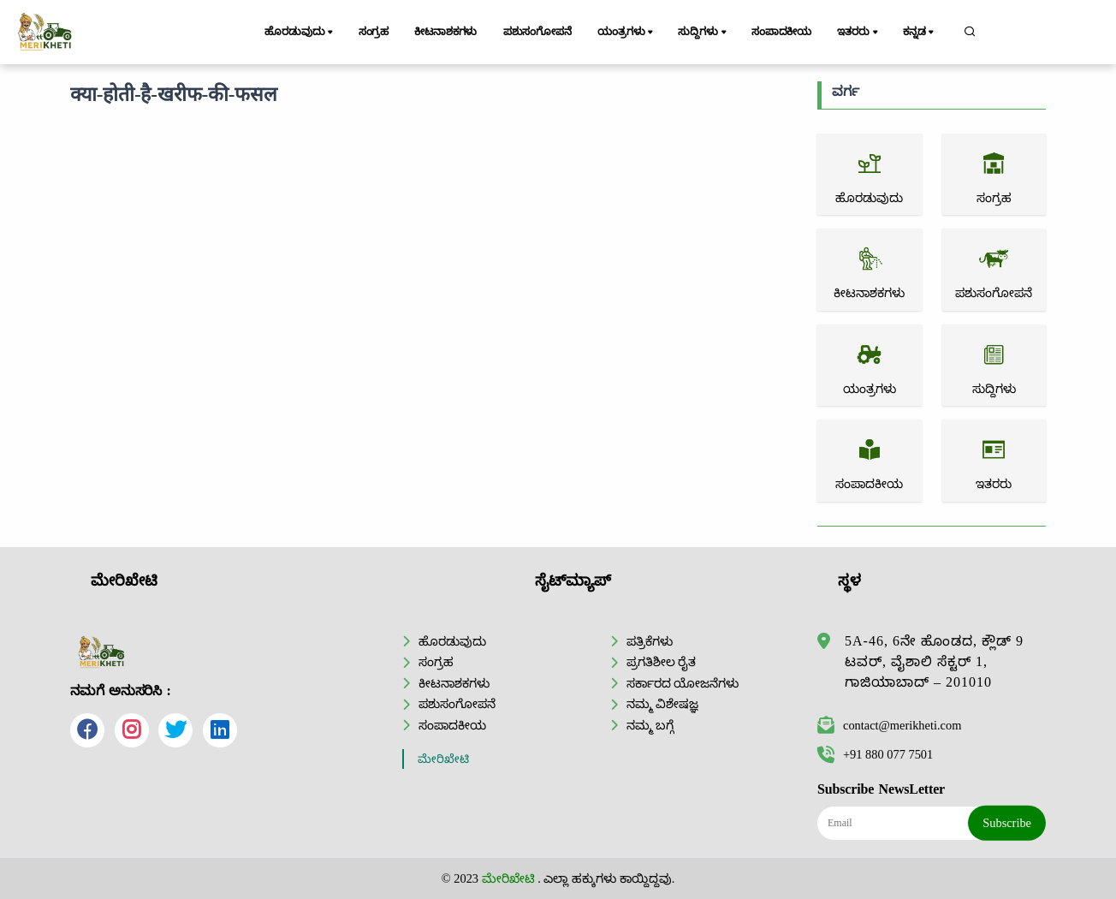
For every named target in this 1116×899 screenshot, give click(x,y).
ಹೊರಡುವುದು (299, 32)
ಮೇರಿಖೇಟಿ (443, 759)
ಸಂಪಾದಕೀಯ (781, 32)
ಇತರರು (858, 32)
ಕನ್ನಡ (919, 32)
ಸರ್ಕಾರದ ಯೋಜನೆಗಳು (682, 683)
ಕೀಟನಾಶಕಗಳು (445, 32)
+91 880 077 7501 (875, 754)
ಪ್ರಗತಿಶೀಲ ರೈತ (661, 662)
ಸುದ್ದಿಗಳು (703, 32)
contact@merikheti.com (889, 725)
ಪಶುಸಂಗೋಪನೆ (537, 32)
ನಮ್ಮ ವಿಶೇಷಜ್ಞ (662, 704)
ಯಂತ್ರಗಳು (626, 32)
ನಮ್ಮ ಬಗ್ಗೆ (650, 725)
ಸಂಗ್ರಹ (374, 32)
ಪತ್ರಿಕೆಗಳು (649, 641)
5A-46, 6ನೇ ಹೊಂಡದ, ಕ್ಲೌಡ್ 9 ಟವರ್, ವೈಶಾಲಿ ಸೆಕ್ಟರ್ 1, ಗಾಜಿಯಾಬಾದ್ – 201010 (934, 661)
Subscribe (1006, 823)
